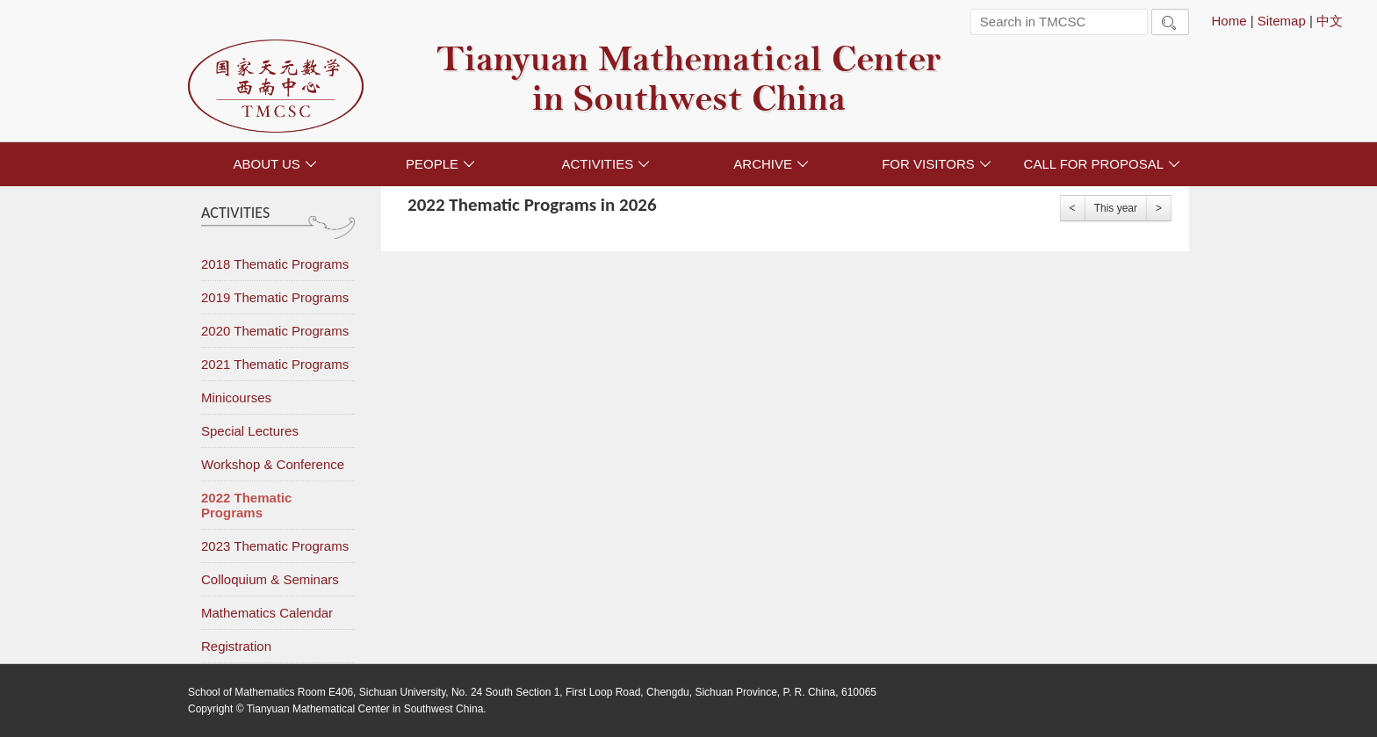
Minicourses (236, 397)
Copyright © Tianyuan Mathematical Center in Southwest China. (337, 709)
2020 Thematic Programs (275, 330)
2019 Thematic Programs (275, 297)
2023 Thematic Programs (275, 545)
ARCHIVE (771, 163)
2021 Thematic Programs (275, 364)
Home (1228, 20)
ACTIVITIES (605, 163)
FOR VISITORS (936, 163)
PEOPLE (440, 163)
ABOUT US (274, 163)
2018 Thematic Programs (275, 264)
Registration (236, 646)
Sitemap (1282, 20)
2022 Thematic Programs (246, 505)
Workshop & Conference (272, 464)
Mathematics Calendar (267, 612)
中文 (1329, 20)
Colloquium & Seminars (270, 579)
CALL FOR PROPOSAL (1102, 163)
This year (1115, 208)
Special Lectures (250, 430)
